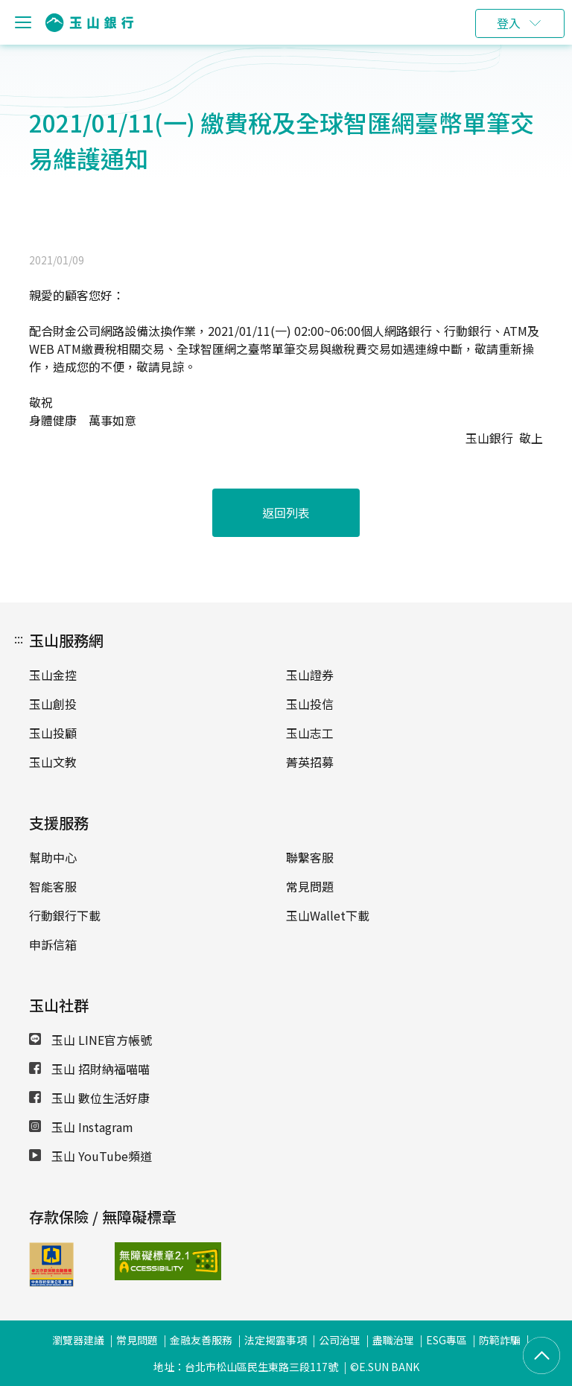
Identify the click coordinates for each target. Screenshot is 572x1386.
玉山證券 (310, 675)
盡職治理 (393, 1339)
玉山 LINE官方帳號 (90, 1040)
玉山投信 (310, 704)
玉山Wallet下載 (327, 915)
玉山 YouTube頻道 (90, 1156)
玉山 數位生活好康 (89, 1098)
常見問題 (310, 886)
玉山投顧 (53, 733)
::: (18, 638)
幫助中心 (53, 857)
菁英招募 (310, 762)
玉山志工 (310, 733)
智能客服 (53, 886)
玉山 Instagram (81, 1127)
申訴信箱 (53, 944)
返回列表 (286, 512)
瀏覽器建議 (78, 1339)
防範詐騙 (500, 1339)
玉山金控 (53, 675)
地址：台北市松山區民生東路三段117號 (245, 1366)
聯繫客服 (310, 857)
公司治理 (339, 1339)
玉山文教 (53, 762)
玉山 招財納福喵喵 (89, 1069)
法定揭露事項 (275, 1339)
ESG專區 (446, 1339)
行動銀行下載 (65, 915)
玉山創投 (53, 704)
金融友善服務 (201, 1339)
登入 (509, 23)
